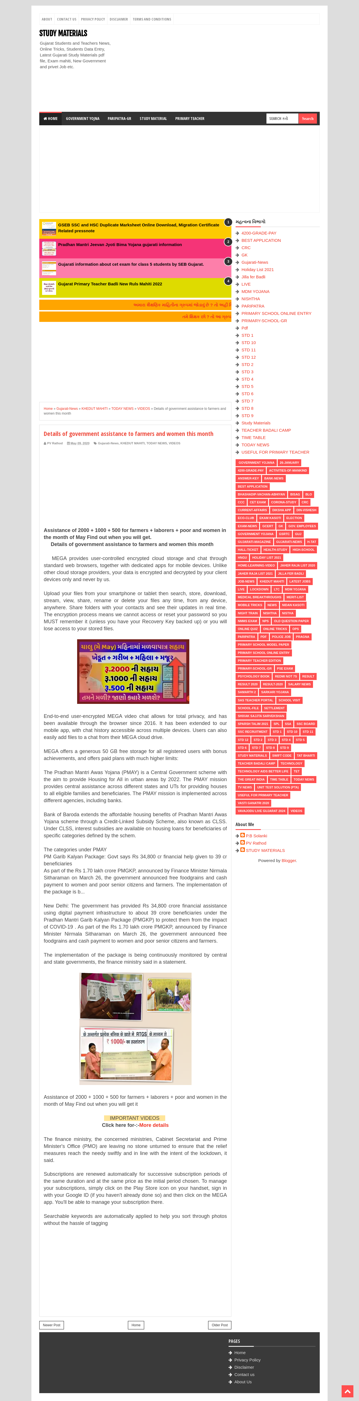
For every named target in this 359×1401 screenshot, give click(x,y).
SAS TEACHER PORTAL (255, 700)
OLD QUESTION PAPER (291, 621)
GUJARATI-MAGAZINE (254, 541)
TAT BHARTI (306, 755)
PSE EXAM (285, 668)
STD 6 (247, 393)
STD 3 (247, 371)
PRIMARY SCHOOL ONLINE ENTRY (276, 313)
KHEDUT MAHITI (132, 443)
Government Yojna (82, 118)
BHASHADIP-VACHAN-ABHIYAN (261, 494)
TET (297, 771)
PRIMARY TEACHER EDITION (259, 660)
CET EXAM (258, 502)
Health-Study (275, 549)
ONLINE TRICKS (275, 629)
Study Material (153, 118)
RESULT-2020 (273, 684)
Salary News (299, 684)
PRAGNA (302, 636)
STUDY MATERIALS (63, 33)
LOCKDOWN (259, 589)
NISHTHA (250, 298)
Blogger (289, 860)
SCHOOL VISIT (289, 700)
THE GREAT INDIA (251, 779)
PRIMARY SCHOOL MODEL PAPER (263, 644)
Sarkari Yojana (275, 692)
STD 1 (247, 335)
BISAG (295, 494)
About (47, 19)
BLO (308, 494)
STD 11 (248, 349)
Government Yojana (256, 462)
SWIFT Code (282, 755)
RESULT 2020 (248, 684)
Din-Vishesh (306, 510)
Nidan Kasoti (293, 605)
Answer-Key (248, 478)
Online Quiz (248, 629)
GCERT (267, 526)
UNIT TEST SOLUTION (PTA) (278, 787)
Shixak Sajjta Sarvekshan (261, 716)
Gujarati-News (108, 443)
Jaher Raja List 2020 (297, 565)
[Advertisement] (218, 68)
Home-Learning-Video (256, 565)
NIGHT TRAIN (248, 613)
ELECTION (294, 518)
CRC (246, 247)
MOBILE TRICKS (250, 605)
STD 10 (248, 342)
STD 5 (247, 386)
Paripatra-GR (119, 118)
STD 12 (248, 357)
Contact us (244, 1374)
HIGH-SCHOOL (303, 549)
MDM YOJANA (255, 291)
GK (244, 255)
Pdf (244, 328)
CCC (241, 502)
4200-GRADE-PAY (259, 233)
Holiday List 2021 (257, 269)
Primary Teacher (189, 118)
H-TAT (311, 541)
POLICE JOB (281, 636)
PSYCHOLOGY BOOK (254, 676)
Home (50, 118)
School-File (248, 708)
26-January (289, 462)
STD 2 (247, 364)
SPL (276, 723)
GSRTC (284, 534)
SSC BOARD (305, 723)
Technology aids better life (263, 771)
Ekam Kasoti (270, 518)
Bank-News (273, 478)
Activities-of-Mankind (288, 470)
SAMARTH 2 (247, 692)
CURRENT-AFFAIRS (252, 510)
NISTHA (288, 613)
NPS (265, 621)
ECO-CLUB (246, 518)
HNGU (242, 557)
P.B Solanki (256, 835)
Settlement (274, 708)
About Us (243, 1381)
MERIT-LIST (295, 597)
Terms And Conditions (152, 19)
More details (154, 1125)
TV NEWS (245, 787)
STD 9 (247, 415)
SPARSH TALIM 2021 (253, 723)
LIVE (246, 284)
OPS (295, 629)
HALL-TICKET (248, 549)
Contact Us (66, 19)
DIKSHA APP (281, 510)
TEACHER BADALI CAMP (266, 430)
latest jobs (299, 581)
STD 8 (247, 408)
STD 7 (247, 401)
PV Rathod (256, 843)
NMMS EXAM (247, 621)
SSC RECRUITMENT (253, 731)
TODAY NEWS (156, 443)
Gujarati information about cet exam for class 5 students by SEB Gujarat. (131, 264)
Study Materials (255, 422)
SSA (288, 723)
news (272, 605)
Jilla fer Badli (253, 276)
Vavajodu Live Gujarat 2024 (261, 811)
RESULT (308, 676)
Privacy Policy (93, 19)
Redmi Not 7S (286, 676)
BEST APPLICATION (261, 240)
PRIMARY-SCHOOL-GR (264, 320)
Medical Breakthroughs (259, 597)
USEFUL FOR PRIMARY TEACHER (275, 452)
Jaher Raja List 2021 (255, 573)
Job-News (246, 581)
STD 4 (247, 379)
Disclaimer (119, 19)
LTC (277, 589)
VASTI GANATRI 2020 (253, 803)
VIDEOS (175, 443)
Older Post (220, 1325)
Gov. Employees (302, 526)
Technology (291, 763)
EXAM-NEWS (247, 526)
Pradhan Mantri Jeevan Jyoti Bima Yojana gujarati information (120, 244)
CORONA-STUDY (283, 502)
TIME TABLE (253, 437)
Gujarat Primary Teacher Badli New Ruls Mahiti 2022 (110, 283)
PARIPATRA (252, 306)
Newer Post (51, 1325)
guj (298, 534)
